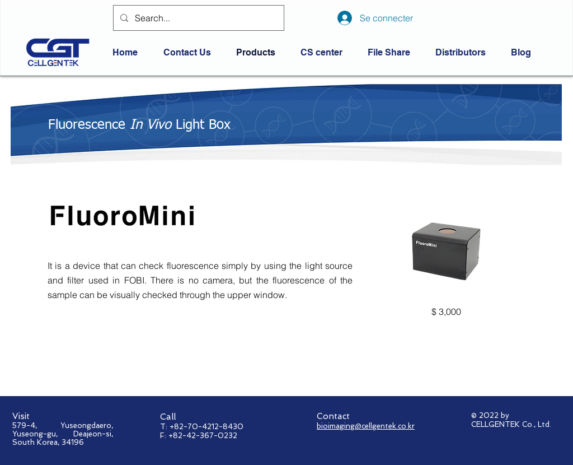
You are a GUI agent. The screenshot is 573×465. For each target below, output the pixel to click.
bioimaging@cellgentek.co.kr (366, 426)
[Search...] (197, 18)
